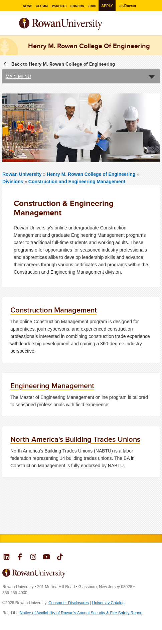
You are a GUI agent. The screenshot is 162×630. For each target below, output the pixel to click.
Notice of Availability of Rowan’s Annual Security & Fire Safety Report (81, 613)
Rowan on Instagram (33, 558)
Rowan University (77, 24)
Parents (58, 6)
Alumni (39, 6)
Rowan (131, 5)
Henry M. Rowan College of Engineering (92, 174)
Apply (109, 5)
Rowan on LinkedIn (6, 558)
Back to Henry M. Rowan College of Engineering (63, 64)
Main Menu (18, 76)
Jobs (93, 6)
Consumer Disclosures (68, 603)
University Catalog (108, 603)
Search (155, 26)
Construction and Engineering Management (76, 181)
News (24, 6)
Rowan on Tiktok (60, 558)
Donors (77, 6)
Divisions (12, 181)
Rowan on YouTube (46, 558)
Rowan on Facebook (20, 558)
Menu (7, 24)
